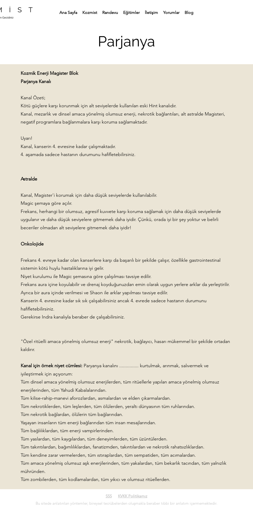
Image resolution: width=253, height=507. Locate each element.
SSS (109, 496)
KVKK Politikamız (132, 496)
